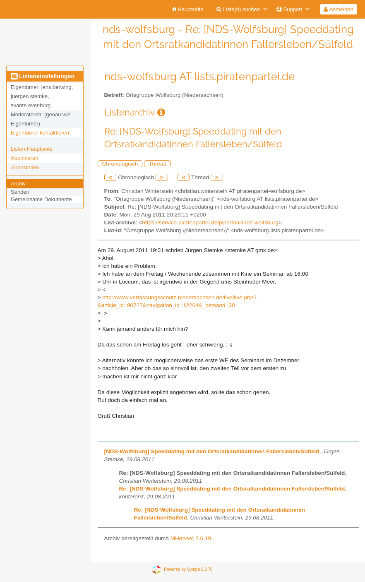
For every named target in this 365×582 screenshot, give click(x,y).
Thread (157, 164)
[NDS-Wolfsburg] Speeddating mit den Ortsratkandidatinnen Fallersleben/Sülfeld (211, 451)
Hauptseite (188, 9)
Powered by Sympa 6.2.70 (188, 569)
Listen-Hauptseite (32, 149)
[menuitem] (188, 9)
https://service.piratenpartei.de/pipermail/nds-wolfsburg (210, 222)
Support (289, 9)
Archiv (18, 183)
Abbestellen (25, 167)
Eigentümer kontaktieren (40, 133)
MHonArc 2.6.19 (190, 538)
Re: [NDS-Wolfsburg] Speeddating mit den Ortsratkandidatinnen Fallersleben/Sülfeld (232, 489)
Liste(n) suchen (238, 9)
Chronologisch (120, 164)
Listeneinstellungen (42, 76)
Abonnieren (24, 158)
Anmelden (338, 9)
